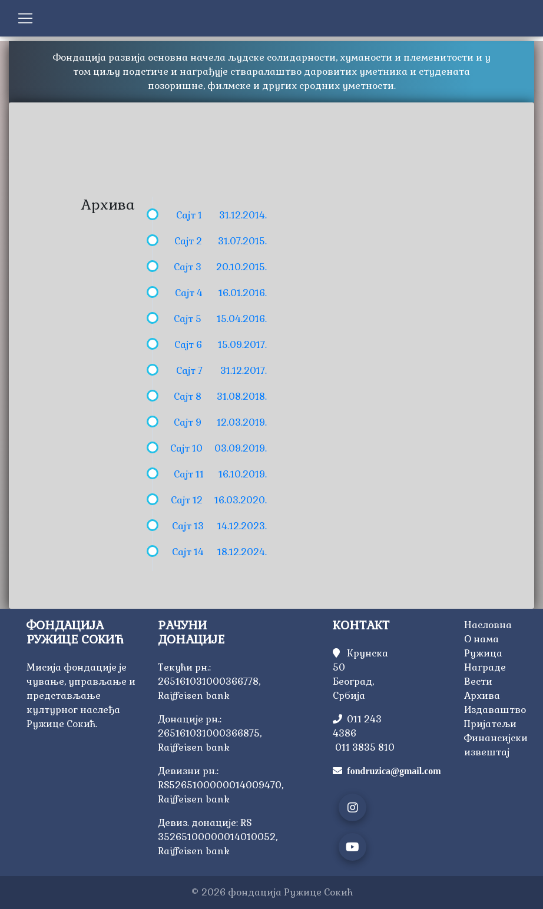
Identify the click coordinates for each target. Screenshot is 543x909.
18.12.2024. (242, 552)
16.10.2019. (242, 474)
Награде (485, 667)
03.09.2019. (240, 448)
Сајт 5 (187, 319)
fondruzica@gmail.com (394, 770)
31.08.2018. (242, 396)
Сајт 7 (189, 370)
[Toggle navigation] (25, 18)
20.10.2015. (241, 267)
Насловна (488, 625)
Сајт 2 (188, 241)
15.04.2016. (242, 319)
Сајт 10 (186, 448)
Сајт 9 (187, 422)
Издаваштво (495, 710)
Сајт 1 (189, 215)
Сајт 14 (188, 552)
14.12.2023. (242, 526)
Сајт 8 (187, 396)
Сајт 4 (189, 293)
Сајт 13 (188, 526)
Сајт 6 (188, 345)
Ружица (483, 653)
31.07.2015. (242, 241)
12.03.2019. (242, 422)
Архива (482, 695)
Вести (478, 681)
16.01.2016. (242, 293)
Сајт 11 (189, 474)
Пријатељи (490, 724)
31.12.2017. (243, 370)
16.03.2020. (240, 500)
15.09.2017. (242, 345)
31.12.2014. (243, 215)
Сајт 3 (187, 267)
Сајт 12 (187, 500)
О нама (481, 639)
